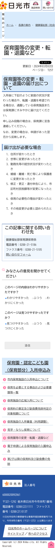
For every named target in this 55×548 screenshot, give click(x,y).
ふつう (37, 297)
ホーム (10, 25)
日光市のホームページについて (27, 528)
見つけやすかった (17, 323)
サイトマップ (15, 533)
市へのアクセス (38, 533)
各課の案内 (24, 25)
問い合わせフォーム (18, 254)
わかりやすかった (17, 297)
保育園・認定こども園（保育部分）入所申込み (28, 366)
